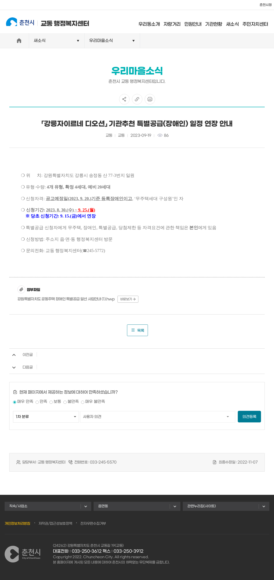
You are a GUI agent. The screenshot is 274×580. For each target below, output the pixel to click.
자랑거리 (175, 22)
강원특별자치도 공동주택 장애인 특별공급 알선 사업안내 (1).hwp (66, 299)
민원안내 (196, 22)
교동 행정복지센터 (43, 21)
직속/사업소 (18, 506)
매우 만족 (25, 401)
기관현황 (217, 22)
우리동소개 (152, 22)
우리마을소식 (101, 40)
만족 (43, 401)
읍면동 (103, 506)
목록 (137, 330)
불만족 (73, 401)
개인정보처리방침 (17, 524)
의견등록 (249, 417)
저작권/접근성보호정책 (55, 524)
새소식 (235, 22)
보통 (57, 401)
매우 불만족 (95, 401)
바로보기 (128, 299)
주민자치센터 (259, 22)
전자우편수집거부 (93, 524)
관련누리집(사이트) (201, 506)
